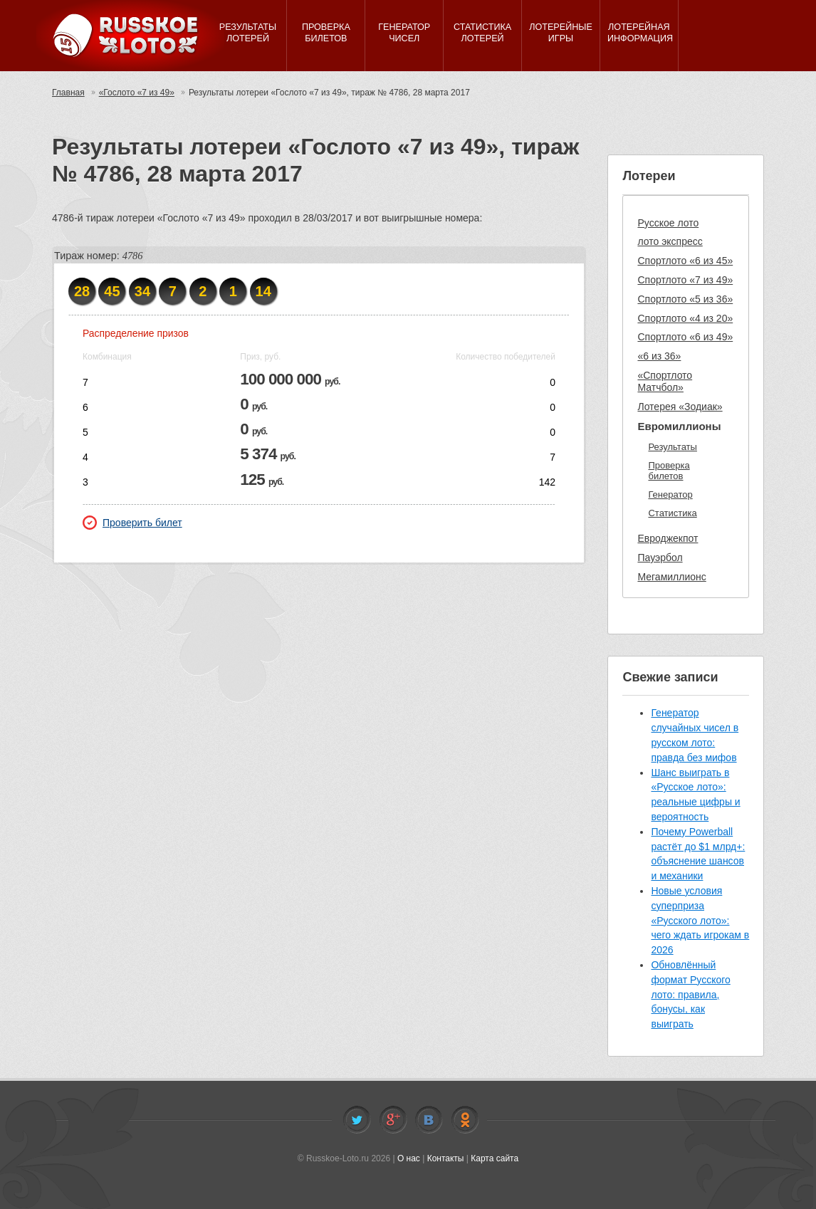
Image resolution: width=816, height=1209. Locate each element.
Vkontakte (428, 1120)
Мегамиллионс (671, 576)
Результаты (672, 446)
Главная (68, 93)
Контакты (445, 1158)
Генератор (670, 494)
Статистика (672, 513)
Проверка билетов (668, 471)
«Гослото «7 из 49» (136, 93)
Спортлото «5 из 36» (685, 299)
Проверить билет (132, 522)
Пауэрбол (659, 557)
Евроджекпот (667, 538)
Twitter (356, 1120)
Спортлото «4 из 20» (685, 318)
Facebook (393, 1120)
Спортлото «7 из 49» (685, 280)
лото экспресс (669, 241)
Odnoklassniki (465, 1120)
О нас (408, 1158)
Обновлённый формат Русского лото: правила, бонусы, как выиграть (690, 994)
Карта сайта (494, 1158)
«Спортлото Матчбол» (664, 381)
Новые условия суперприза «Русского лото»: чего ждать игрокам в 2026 (700, 920)
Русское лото (668, 223)
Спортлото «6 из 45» (685, 260)
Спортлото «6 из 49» (685, 336)
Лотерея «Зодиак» (679, 406)
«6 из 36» (659, 356)
